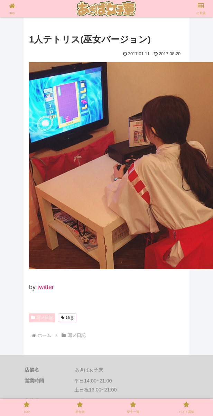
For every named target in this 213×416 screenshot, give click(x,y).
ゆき (67, 317)
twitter (45, 287)
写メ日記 (42, 317)
